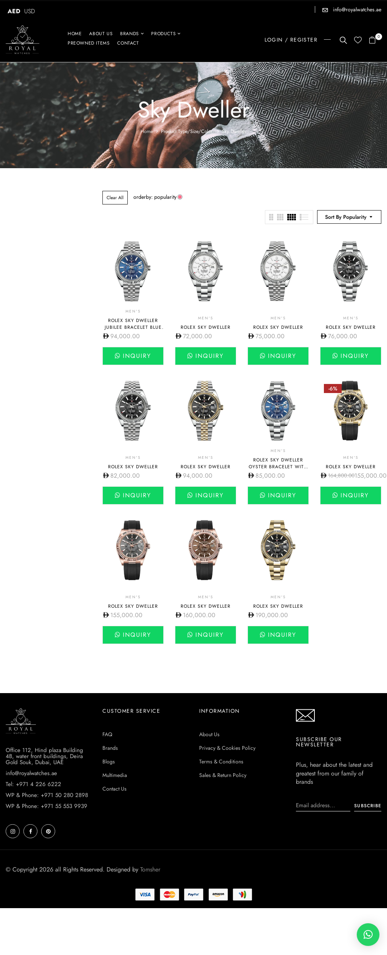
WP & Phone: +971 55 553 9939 (46, 806)
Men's (133, 311)
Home (147, 131)
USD (29, 11)
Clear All (115, 197)
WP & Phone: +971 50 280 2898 (47, 795)
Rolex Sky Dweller (206, 327)
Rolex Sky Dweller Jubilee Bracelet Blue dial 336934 (133, 327)
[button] (375, 40)
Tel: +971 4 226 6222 (33, 784)
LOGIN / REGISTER (291, 39)
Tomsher (150, 869)
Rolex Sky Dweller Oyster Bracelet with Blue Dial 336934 (278, 467)
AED (14, 11)
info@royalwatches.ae (356, 9)
